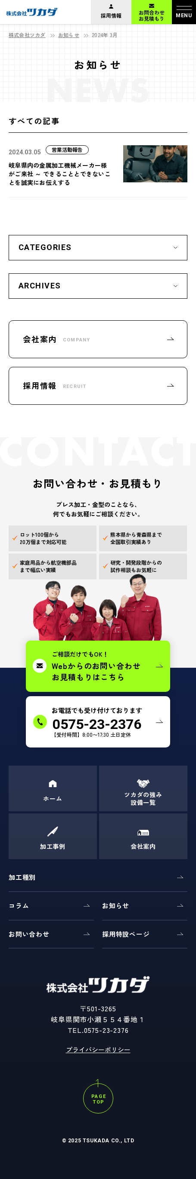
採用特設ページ (125, 933)
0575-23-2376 (106, 1030)
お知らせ (68, 34)
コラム (19, 905)
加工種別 (22, 877)
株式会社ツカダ (27, 34)
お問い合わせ (29, 933)
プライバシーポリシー (98, 1049)
